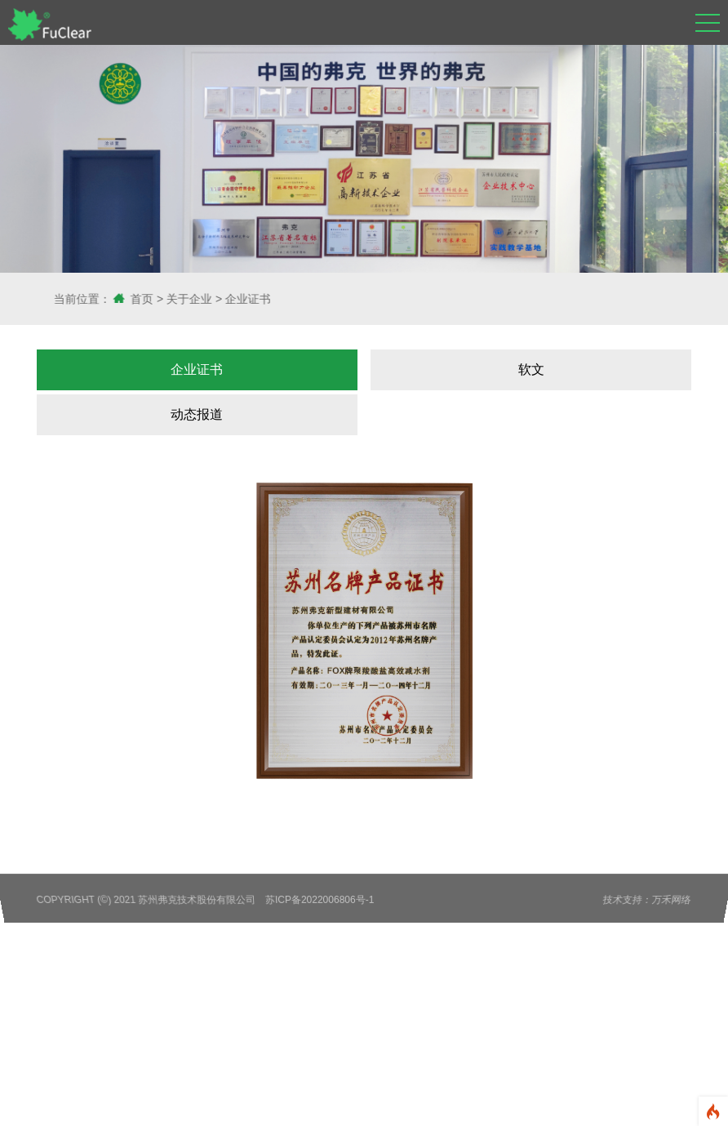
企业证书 (278, 298)
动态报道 (197, 414)
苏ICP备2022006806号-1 (320, 900)
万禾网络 (672, 900)
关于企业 (219, 298)
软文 (531, 369)
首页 (172, 298)
